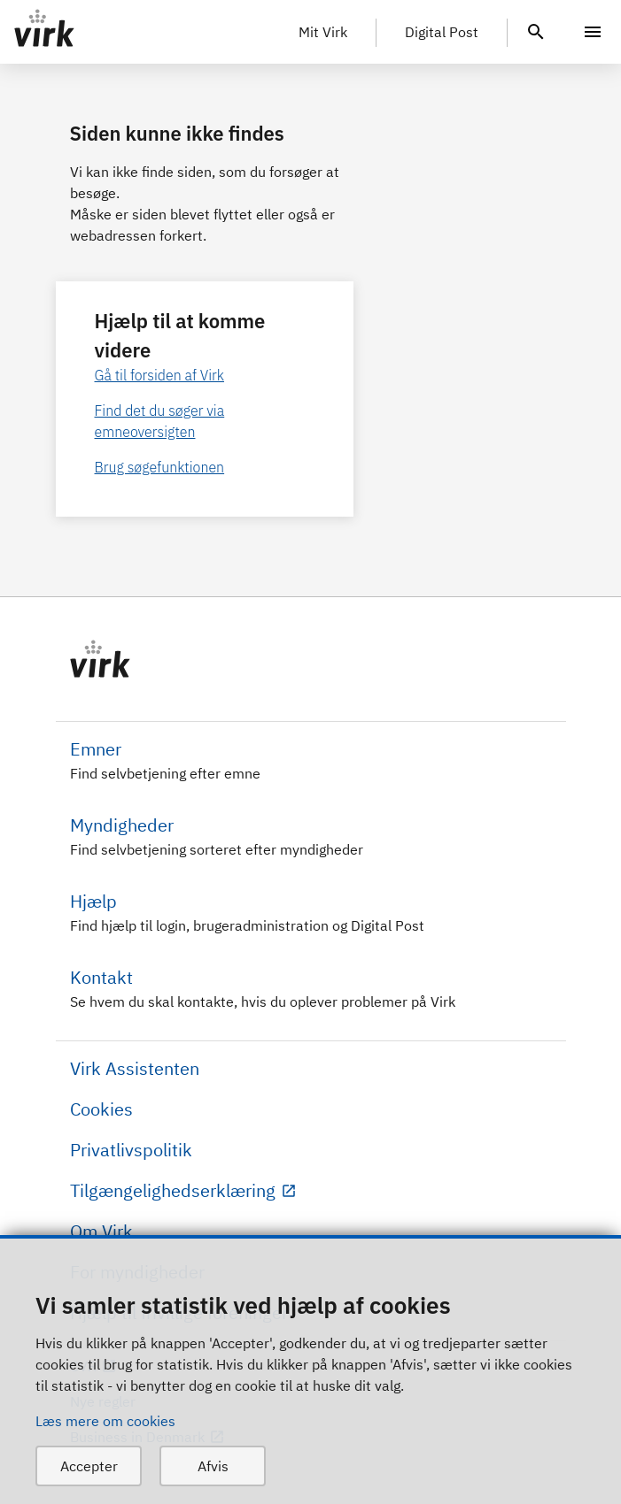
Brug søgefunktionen (160, 467)
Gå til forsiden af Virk (160, 375)
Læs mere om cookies (105, 1421)
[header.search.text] (536, 30)
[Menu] (592, 32)
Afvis (213, 1466)
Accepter (89, 1466)
